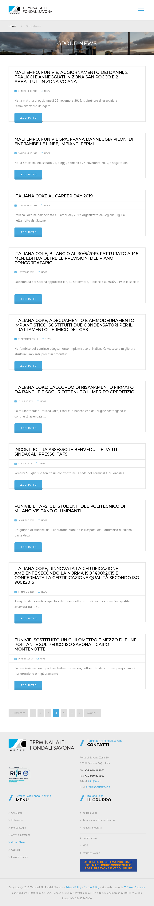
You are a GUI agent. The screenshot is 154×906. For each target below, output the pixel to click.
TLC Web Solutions (134, 887)
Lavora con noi (19, 857)
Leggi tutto (28, 117)
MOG (85, 845)
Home (12, 26)
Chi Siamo (16, 812)
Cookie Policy (91, 887)
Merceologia (18, 827)
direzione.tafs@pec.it (97, 787)
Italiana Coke (90, 812)
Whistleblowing (91, 853)
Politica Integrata (92, 827)
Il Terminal (17, 820)
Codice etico (90, 838)
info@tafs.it (94, 781)
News (47, 91)
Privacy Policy (73, 887)
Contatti (15, 849)
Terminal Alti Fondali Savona (99, 820)
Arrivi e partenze (20, 835)
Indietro (18, 713)
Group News (18, 842)
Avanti (93, 713)
